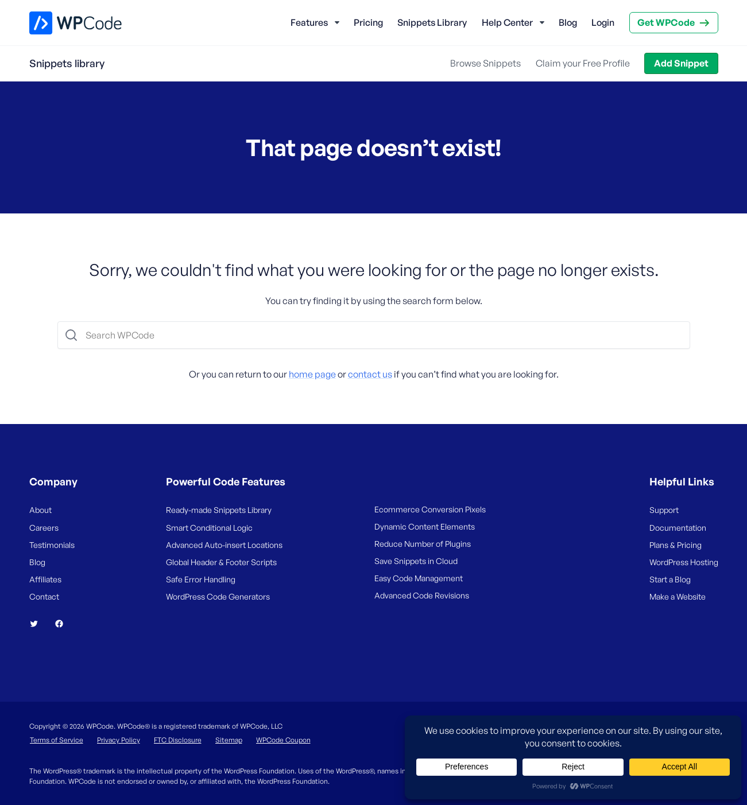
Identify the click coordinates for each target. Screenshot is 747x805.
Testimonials (52, 545)
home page (312, 374)
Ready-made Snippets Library (219, 510)
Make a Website (677, 596)
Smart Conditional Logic (209, 527)
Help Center (507, 22)
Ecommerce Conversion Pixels (430, 509)
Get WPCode (666, 22)
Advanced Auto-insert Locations (224, 545)
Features (309, 22)
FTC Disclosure (178, 740)
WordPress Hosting (683, 562)
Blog (568, 22)
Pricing (368, 22)
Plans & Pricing (675, 545)
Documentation (677, 527)
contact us (370, 374)
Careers (44, 527)
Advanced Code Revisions (421, 595)
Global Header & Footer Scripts (221, 562)
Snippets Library (432, 22)
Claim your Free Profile (583, 63)
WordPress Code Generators (218, 596)
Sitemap (228, 740)
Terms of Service (56, 740)
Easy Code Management (418, 578)
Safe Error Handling (200, 579)
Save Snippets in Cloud (416, 561)
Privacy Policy (118, 740)
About (40, 510)
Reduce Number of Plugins (422, 544)
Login (602, 22)
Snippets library (66, 63)
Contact (44, 596)
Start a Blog (670, 579)
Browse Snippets (485, 63)
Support (664, 510)
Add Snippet (681, 63)
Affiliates (45, 579)
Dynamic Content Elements (424, 526)
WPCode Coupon (283, 740)
